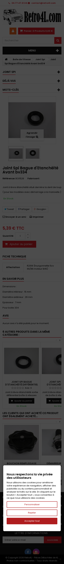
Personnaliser (32, 504)
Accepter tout (32, 521)
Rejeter (32, 512)
